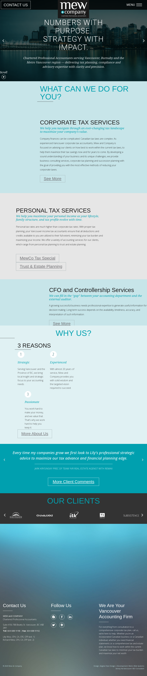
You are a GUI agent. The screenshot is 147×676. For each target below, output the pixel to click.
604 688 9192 (33, 631)
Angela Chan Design (107, 666)
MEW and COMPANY (13, 616)
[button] (135, 4)
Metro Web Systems (136, 666)
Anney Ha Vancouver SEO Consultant (130, 668)
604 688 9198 (13, 631)
